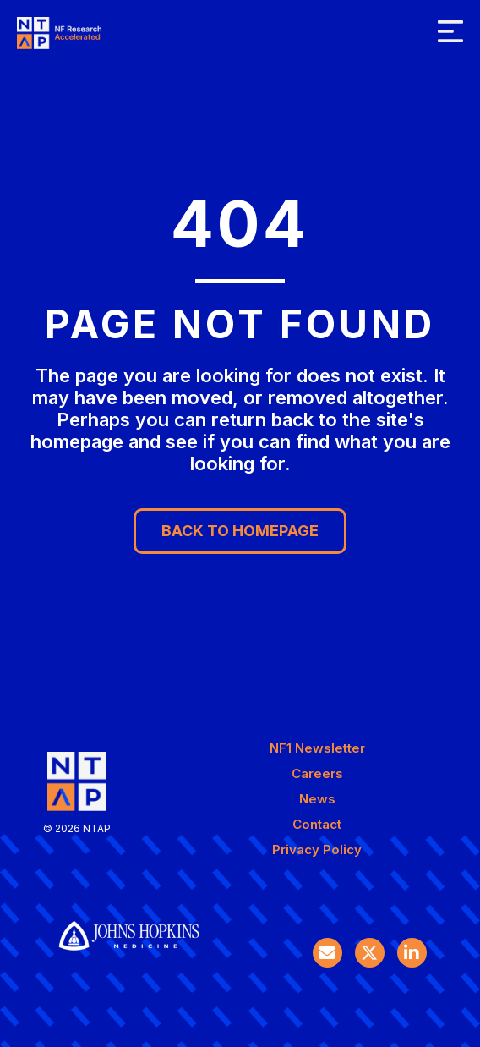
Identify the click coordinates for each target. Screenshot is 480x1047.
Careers (317, 773)
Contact (316, 824)
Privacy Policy (317, 849)
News (317, 799)
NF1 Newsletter (317, 748)
